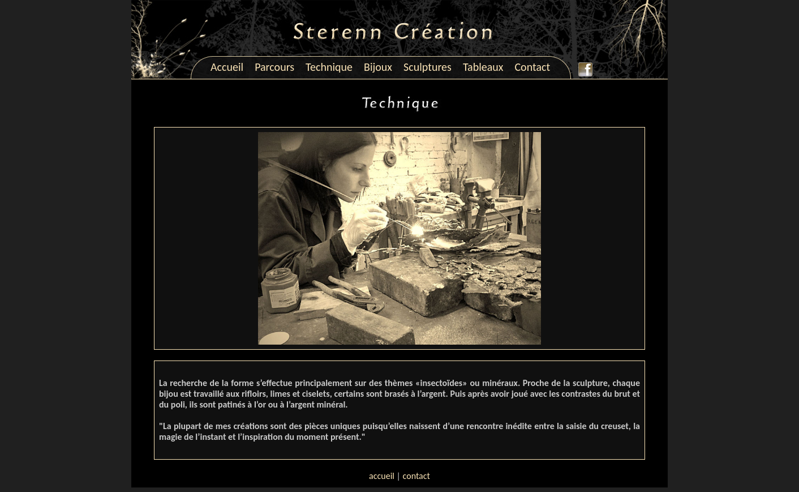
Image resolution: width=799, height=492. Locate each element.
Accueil (227, 67)
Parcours (274, 67)
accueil (381, 475)
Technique (329, 67)
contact (416, 475)
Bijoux (378, 67)
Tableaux (483, 67)
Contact (532, 67)
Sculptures (427, 67)
